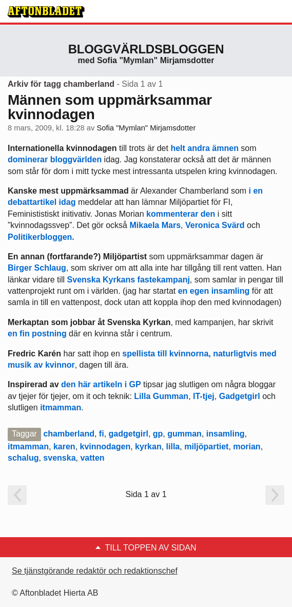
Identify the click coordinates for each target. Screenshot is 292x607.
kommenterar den (180, 214)
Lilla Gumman (161, 396)
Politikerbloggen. (41, 237)
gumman (184, 433)
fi (101, 433)
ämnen (225, 148)
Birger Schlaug (37, 267)
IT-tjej (204, 396)
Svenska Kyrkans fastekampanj (128, 279)
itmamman (60, 407)
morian (246, 446)
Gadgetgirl (239, 396)
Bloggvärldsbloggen (146, 49)
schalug (23, 457)
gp (158, 433)
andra (198, 148)
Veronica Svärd (215, 225)
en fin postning (37, 333)
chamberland (68, 433)
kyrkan (148, 446)
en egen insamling (214, 291)
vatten (92, 457)
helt (177, 148)
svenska (59, 457)
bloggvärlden (76, 159)
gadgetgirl (128, 433)
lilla (173, 446)
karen (64, 446)
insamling (225, 433)
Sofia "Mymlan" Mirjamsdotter (146, 128)
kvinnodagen (105, 446)
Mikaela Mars (155, 225)
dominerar (28, 159)
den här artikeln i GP (101, 384)
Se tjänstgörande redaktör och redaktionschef (95, 570)
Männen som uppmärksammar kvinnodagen (110, 107)
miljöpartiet (206, 446)
